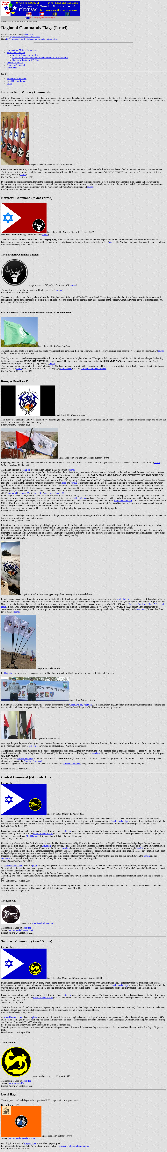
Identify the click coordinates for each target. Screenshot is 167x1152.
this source (33, 746)
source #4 (48, 493)
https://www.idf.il (16, 1083)
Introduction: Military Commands (22, 50)
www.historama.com (13, 865)
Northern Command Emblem (25, 55)
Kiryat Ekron (30, 1143)
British (147, 856)
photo (34, 865)
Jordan (74, 483)
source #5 (60, 493)
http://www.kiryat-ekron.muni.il (23, 1138)
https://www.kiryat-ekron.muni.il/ (74, 1146)
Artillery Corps (79, 498)
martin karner (28, 34)
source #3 (36, 493)
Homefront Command (16, 78)
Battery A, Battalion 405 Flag (25, 60)
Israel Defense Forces (16, 81)
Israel (9, 83)
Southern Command (16, 65)
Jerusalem (46, 846)
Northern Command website (93, 368)
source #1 (12, 493)
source (23, 174)
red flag (27, 928)
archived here (66, 368)
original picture (123, 599)
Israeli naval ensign (119, 821)
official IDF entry (25, 758)
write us (49, 39)
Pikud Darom (31, 836)
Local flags (12, 67)
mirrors (55, 39)
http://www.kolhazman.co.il (21, 930)
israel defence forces (32, 37)
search (23, 39)
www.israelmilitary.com (42, 923)
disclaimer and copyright (35, 39)
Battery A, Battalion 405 (14, 381)
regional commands (17, 37)
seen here (26, 470)
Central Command (15, 62)
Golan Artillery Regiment (80, 705)
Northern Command (16, 52)
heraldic (140, 848)
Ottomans (5, 858)
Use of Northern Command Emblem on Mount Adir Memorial (40, 57)
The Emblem (8, 900)
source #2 (24, 493)
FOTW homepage (12, 39)
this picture (9, 673)
